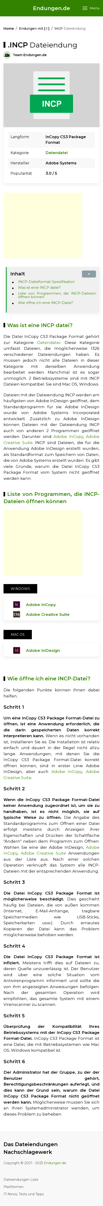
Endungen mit (34, 28)
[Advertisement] (43, 225)
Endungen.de (51, 8)
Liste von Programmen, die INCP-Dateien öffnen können (57, 295)
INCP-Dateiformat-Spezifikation (46, 281)
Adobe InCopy (68, 436)
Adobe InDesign (43, 650)
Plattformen (14, 1187)
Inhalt (17, 274)
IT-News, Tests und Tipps (24, 1194)
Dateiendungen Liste (21, 1179)
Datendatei (57, 153)
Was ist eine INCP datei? (39, 287)
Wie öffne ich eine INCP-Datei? (45, 302)
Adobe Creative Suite (48, 614)
